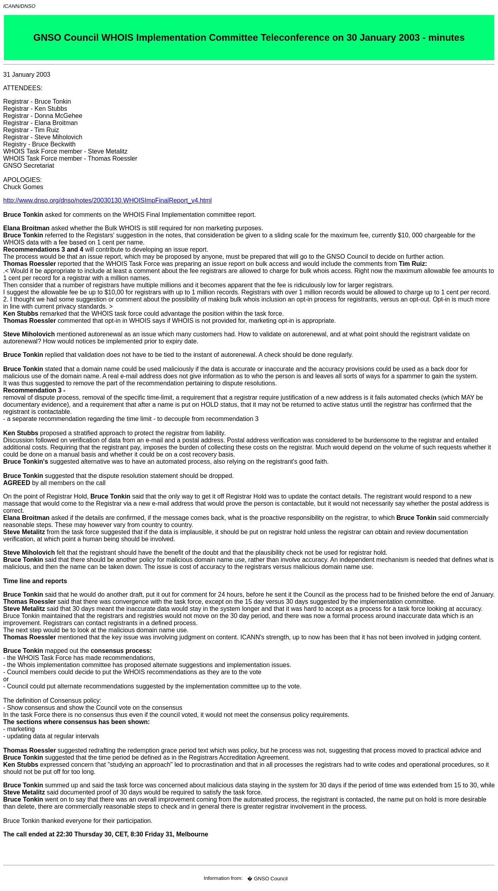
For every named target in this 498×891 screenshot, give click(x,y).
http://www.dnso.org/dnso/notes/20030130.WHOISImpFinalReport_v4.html (107, 200)
